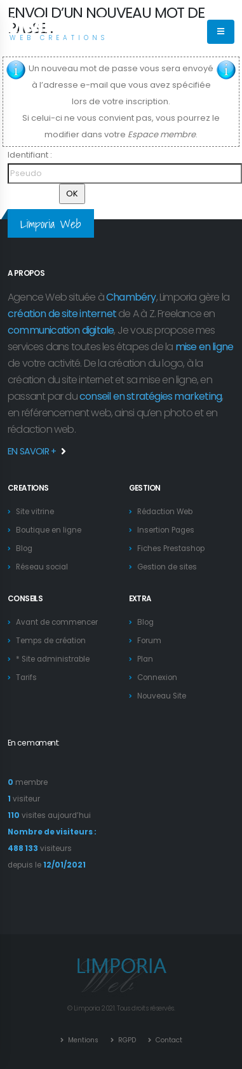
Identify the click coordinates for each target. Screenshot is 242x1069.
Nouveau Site (161, 696)
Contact (168, 1040)
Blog (24, 548)
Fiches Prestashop (171, 548)
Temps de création (51, 641)
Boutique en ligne (48, 530)
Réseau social (42, 567)
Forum (149, 641)
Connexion (157, 677)
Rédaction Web (164, 512)
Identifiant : (30, 155)
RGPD (126, 1040)
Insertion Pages (165, 530)
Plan (145, 659)
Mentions (82, 1040)
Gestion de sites (167, 567)
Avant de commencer (57, 622)
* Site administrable (53, 659)
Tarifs (26, 677)
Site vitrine (35, 512)
